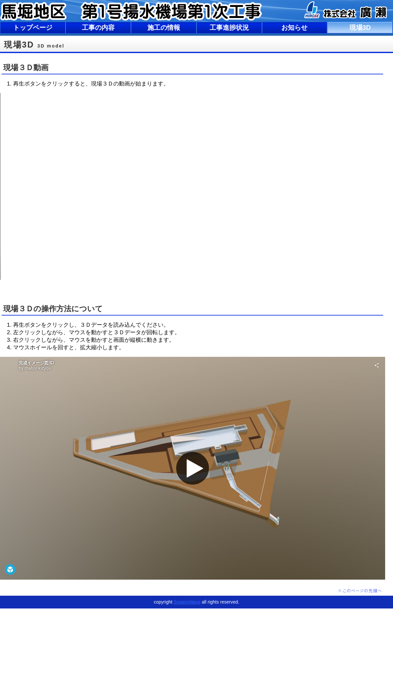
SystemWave (187, 602)
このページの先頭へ (360, 591)
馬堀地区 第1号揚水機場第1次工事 (131, 11)
